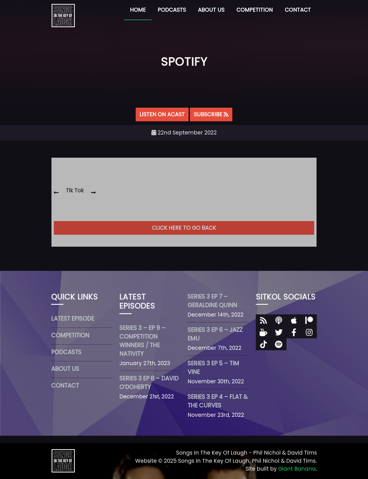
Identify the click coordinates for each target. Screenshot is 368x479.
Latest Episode (72, 319)
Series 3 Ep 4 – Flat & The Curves (218, 401)
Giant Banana (297, 469)
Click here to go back (184, 228)
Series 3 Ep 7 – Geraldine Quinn (212, 301)
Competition (254, 10)
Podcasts (172, 10)
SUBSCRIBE (211, 114)
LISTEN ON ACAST (162, 114)
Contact (298, 10)
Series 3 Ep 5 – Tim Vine (213, 367)
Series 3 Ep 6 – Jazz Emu (215, 334)
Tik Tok (75, 190)
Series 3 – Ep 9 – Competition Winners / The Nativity (142, 341)
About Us (211, 10)
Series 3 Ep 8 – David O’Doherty (148, 382)
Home (138, 10)
